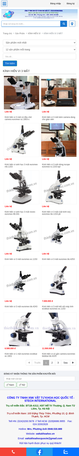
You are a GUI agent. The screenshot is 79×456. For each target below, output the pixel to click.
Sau (65, 362)
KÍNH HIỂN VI (34, 33)
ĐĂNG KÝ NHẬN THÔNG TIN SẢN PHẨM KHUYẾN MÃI (30, 374)
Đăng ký (71, 3)
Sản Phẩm (20, 33)
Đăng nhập (55, 3)
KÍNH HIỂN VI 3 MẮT (53, 33)
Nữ (22, 384)
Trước (37, 362)
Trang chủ (7, 33)
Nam (10, 384)
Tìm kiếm (10, 63)
